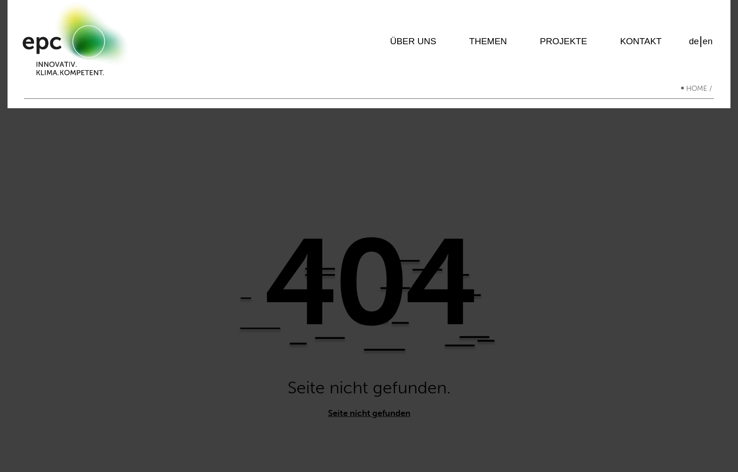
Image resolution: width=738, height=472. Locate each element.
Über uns (413, 44)
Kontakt (640, 44)
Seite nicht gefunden (369, 419)
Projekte (563, 44)
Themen (488, 44)
